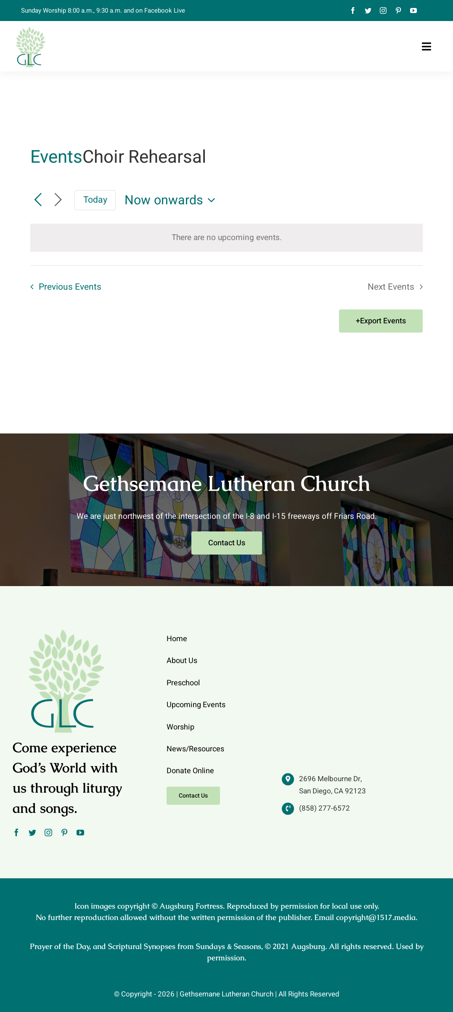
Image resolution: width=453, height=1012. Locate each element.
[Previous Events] (37, 200)
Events (56, 157)
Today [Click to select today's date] (95, 199)
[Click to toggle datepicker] (172, 200)
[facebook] (353, 10)
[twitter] (368, 10)
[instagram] (383, 10)
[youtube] (413, 10)
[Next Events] (58, 200)
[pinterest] (398, 10)
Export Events (383, 321)
